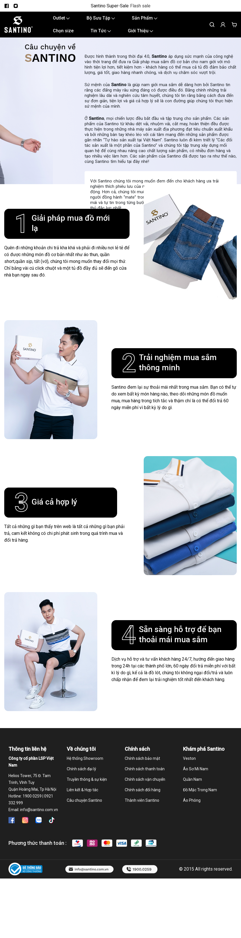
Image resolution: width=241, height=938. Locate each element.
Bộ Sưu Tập (101, 18)
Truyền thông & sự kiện (87, 779)
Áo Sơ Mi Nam (195, 769)
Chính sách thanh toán (145, 769)
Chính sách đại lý (81, 769)
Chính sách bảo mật (142, 758)
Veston (189, 758)
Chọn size (63, 30)
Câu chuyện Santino (84, 800)
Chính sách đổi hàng (142, 790)
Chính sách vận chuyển (145, 779)
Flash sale (140, 6)
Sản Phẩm (144, 18)
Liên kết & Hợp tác (82, 790)
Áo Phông (192, 800)
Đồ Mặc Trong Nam (200, 790)
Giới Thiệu (140, 30)
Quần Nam (192, 779)
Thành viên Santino (142, 800)
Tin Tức (101, 30)
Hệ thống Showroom (85, 758)
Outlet (61, 18)
